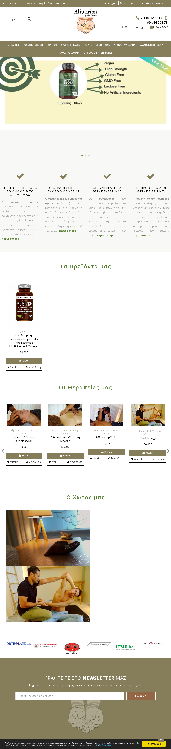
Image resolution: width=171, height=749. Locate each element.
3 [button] (89, 155)
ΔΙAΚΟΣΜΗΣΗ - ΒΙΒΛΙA (151, 44)
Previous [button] (5, 104)
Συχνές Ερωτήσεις (13, 700)
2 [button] (85, 155)
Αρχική (110, 3)
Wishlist (12, 367)
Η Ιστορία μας (132, 3)
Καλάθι (24, 360)
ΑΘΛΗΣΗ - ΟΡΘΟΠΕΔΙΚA (97, 44)
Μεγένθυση (33, 367)
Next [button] (165, 104)
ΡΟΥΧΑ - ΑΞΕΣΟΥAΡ (68, 52)
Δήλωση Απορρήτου (70, 700)
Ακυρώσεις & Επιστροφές (72, 694)
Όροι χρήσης (66, 706)
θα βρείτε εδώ (68, 745)
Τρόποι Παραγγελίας (14, 706)
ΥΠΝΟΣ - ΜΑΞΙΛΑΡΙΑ (124, 44)
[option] (85, 93)
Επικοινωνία (157, 3)
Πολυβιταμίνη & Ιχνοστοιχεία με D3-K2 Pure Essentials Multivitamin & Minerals (24, 341)
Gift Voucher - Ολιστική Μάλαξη (65, 439)
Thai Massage (147, 438)
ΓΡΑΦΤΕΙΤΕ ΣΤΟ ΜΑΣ (85, 617)
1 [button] (82, 155)
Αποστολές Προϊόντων (15, 717)
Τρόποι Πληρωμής (13, 711)
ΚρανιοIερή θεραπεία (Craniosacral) (24, 439)
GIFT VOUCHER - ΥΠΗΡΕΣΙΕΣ (98, 52)
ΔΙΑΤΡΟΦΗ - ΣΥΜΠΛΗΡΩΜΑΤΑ (63, 44)
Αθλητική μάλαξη (106, 437)
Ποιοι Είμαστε (10, 694)
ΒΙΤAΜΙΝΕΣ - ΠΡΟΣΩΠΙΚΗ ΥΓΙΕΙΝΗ (25, 44)
